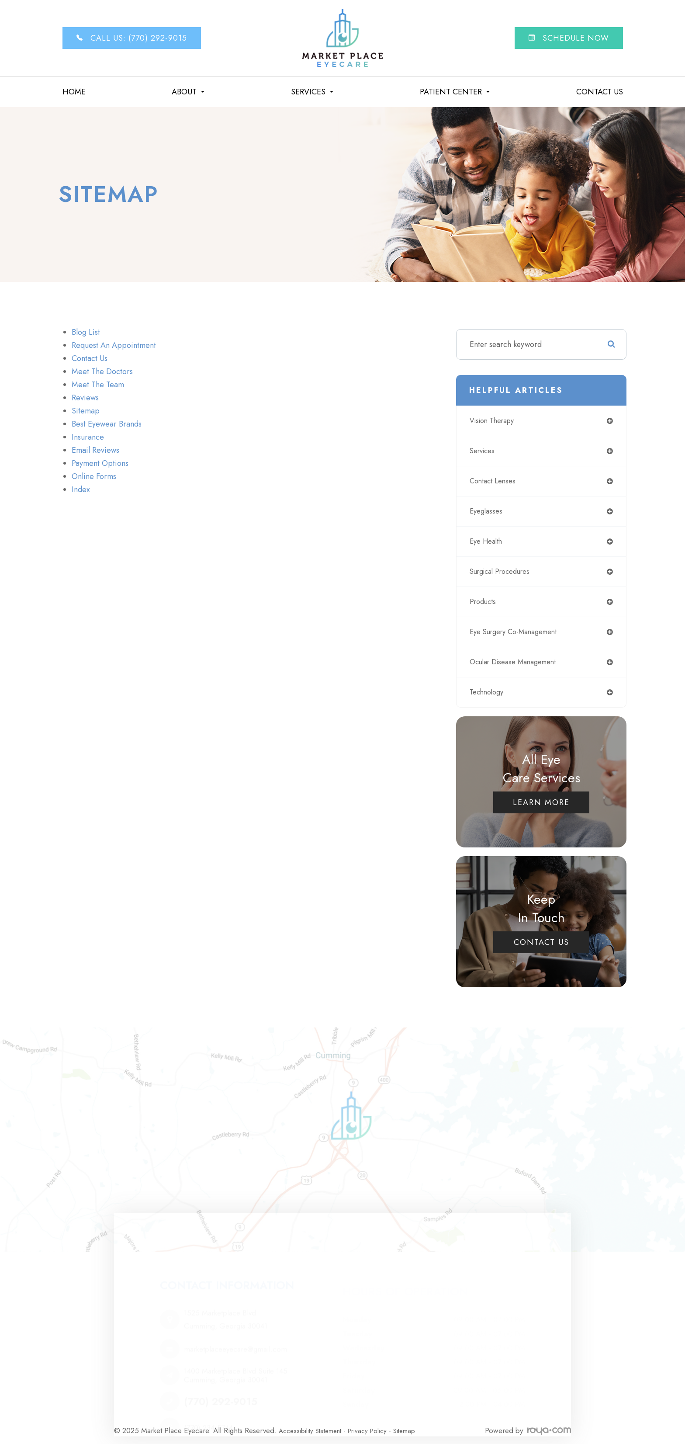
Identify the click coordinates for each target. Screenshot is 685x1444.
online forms (94, 476)
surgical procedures (504, 571)
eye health (488, 541)
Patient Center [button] (455, 91)
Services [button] (312, 91)
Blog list (86, 332)
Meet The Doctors (102, 371)
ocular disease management (518, 662)
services (484, 451)
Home (74, 91)
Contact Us (599, 91)
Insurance (88, 437)
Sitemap (420, 1424)
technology (489, 692)
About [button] (188, 91)
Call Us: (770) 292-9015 (131, 38)
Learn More (541, 802)
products (484, 601)
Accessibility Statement (315, 1424)
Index (81, 489)
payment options (100, 463)
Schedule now (569, 38)
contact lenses (495, 481)
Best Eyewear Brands (107, 424)
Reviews (85, 397)
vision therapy (495, 421)
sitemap (86, 411)
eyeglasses (487, 511)
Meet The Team (98, 384)
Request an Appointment (114, 345)
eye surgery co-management (519, 632)
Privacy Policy (379, 1424)
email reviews (95, 450)
